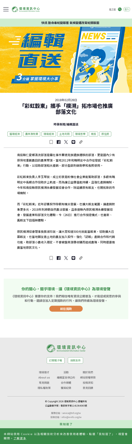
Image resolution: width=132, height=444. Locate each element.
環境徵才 (44, 372)
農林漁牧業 (31, 134)
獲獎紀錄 (66, 388)
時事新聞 (59, 124)
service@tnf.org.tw (71, 412)
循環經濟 (14, 134)
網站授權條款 (88, 377)
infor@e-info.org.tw (72, 417)
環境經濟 (49, 134)
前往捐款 (66, 308)
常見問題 (44, 382)
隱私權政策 (44, 388)
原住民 (105, 134)
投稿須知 (88, 382)
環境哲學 (80, 134)
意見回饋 (88, 388)
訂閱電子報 (55, 360)
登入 (127, 9)
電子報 (112, 9)
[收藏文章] (51, 142)
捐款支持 (75, 360)
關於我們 (88, 372)
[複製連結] (81, 142)
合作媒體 (66, 382)
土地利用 (64, 134)
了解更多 (20, 438)
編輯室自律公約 (66, 377)
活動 (66, 372)
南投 (93, 134)
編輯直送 (72, 124)
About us (44, 377)
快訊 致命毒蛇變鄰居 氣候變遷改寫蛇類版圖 (71, 22)
